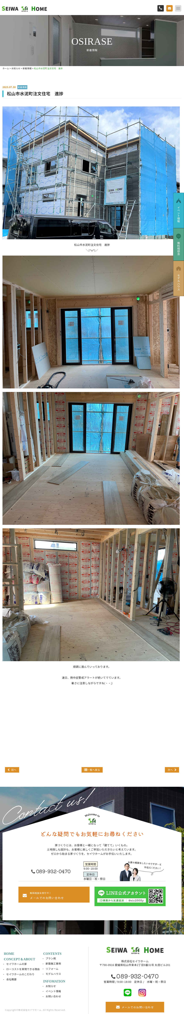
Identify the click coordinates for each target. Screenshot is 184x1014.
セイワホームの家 (16, 964)
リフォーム (52, 968)
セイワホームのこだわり (20, 974)
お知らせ (51, 986)
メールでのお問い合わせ (135, 1007)
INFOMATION (54, 981)
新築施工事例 (53, 963)
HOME (9, 953)
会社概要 (11, 979)
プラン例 (51, 958)
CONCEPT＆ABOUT (19, 959)
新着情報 (22, 87)
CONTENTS (52, 953)
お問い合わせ (53, 996)
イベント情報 (53, 991)
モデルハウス (53, 974)
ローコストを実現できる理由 (23, 969)
